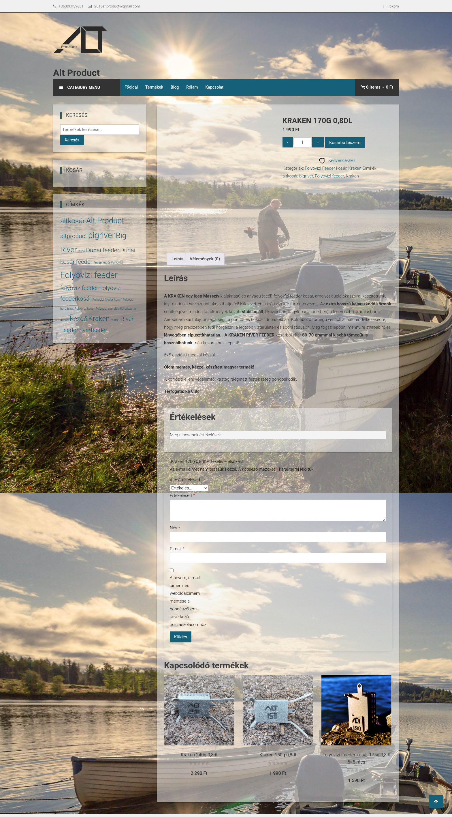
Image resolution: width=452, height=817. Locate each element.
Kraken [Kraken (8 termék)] (99, 318)
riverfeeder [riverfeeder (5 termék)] (93, 330)
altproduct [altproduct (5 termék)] (73, 236)
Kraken (354, 168)
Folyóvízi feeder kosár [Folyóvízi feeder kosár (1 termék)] (107, 300)
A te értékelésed (185, 480)
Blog (175, 87)
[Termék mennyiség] (302, 142)
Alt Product (76, 72)
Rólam (192, 87)
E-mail (177, 548)
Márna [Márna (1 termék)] (115, 320)
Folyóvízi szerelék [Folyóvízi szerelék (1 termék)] (107, 309)
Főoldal (131, 87)
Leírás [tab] (177, 258)
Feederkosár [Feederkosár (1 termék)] (101, 263)
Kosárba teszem (344, 142)
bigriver (306, 176)
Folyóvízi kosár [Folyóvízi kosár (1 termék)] (85, 309)
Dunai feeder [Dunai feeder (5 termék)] (102, 250)
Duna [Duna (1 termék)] (81, 251)
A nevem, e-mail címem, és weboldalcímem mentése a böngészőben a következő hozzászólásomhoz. (187, 601)
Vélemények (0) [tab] (205, 258)
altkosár (289, 176)
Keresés (72, 140)
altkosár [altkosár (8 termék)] (72, 221)
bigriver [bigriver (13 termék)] (101, 235)
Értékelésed (182, 495)
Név (175, 527)
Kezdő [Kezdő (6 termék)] (78, 318)
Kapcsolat (214, 87)
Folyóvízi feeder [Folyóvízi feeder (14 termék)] (89, 275)
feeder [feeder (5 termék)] (84, 261)
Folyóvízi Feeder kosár (325, 168)
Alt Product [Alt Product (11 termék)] (105, 220)
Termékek (154, 87)
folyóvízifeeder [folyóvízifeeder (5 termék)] (79, 288)
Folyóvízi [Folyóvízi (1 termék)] (117, 263)
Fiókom (393, 6)
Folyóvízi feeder (329, 176)
